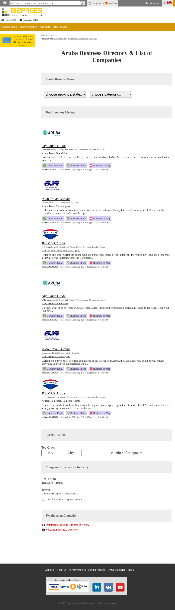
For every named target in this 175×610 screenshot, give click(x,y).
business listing (9, 26)
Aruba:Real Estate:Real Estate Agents (61, 250)
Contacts (49, 569)
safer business (60, 26)
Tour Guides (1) (50, 493)
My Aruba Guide (54, 146)
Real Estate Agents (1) (53, 482)
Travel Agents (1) (70, 493)
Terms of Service (116, 569)
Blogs (130, 569)
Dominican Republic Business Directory (67, 524)
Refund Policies (96, 569)
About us (61, 569)
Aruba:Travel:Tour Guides (55, 153)
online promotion (28, 26)
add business (154, 3)
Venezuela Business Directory (62, 529)
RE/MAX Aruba (53, 243)
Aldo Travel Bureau (56, 199)
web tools (45, 26)
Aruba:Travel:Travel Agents (56, 206)
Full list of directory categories (64, 499)
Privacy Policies (77, 569)
